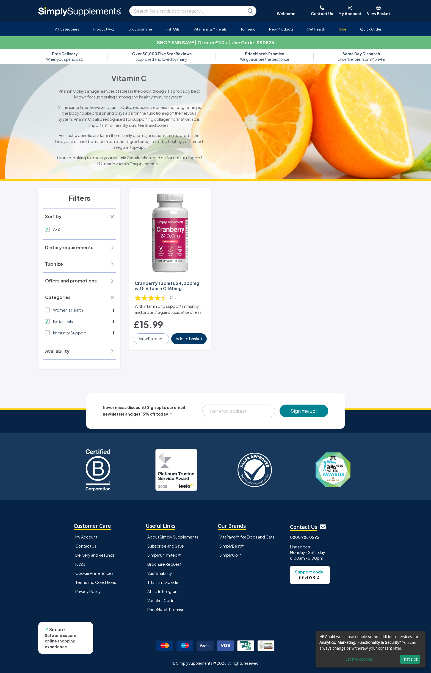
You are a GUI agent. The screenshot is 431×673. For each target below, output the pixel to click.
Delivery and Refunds (95, 555)
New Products (281, 29)
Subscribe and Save (165, 545)
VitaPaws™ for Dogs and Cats (246, 536)
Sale (342, 29)
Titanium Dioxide (162, 582)
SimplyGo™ (230, 555)
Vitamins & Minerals (210, 29)
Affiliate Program (163, 591)
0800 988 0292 (304, 537)
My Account (86, 536)
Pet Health (316, 29)
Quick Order (370, 29)
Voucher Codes (161, 600)
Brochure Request (164, 564)
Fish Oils (172, 29)
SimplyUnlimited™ (164, 555)
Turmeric (248, 29)
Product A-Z (104, 29)
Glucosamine (140, 29)
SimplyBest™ (232, 545)
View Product (151, 338)
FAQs (80, 564)
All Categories (67, 29)
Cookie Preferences (94, 573)
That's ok (410, 659)
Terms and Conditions (95, 582)
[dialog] (371, 649)
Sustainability (159, 573)
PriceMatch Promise (165, 609)
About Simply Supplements (172, 536)
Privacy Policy (88, 591)
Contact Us (85, 545)
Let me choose (358, 659)
